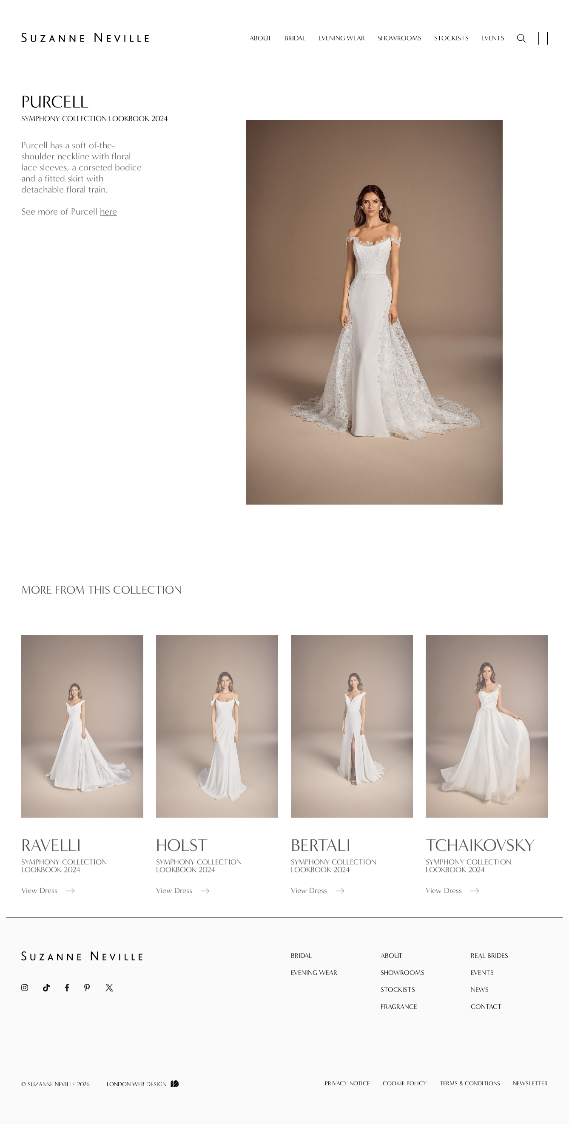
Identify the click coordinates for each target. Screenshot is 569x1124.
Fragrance (399, 1006)
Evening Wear (342, 38)
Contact (486, 1006)
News (480, 989)
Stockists (451, 38)
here (108, 211)
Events (492, 38)
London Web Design (136, 1084)
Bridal (295, 38)
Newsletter (530, 1083)
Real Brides (489, 955)
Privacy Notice (347, 1083)
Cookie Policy (405, 1083)
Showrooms (399, 38)
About (261, 38)
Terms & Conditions (470, 1083)
